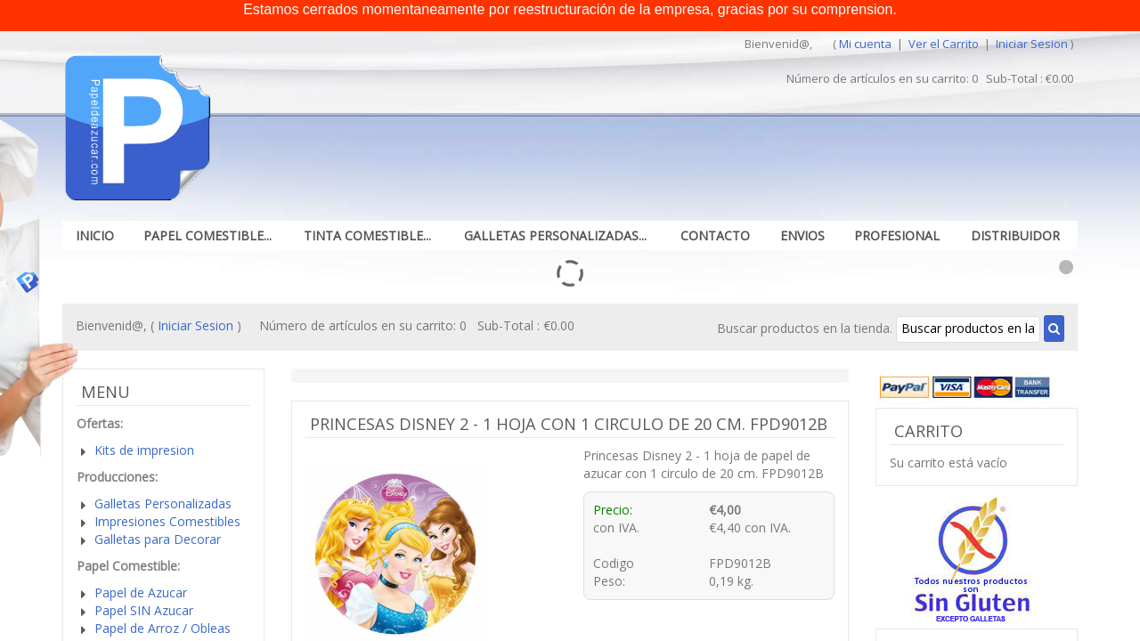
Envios (802, 235)
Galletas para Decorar (157, 539)
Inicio (95, 235)
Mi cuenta (865, 44)
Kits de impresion (144, 450)
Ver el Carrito (944, 44)
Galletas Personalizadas (163, 503)
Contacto (715, 235)
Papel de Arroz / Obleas (162, 628)
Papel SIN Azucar (143, 610)
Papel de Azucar (140, 592)
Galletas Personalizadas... (555, 235)
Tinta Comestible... (367, 235)
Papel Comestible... (207, 235)
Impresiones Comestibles (167, 521)
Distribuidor (1015, 235)
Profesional (897, 235)
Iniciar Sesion (1032, 44)
